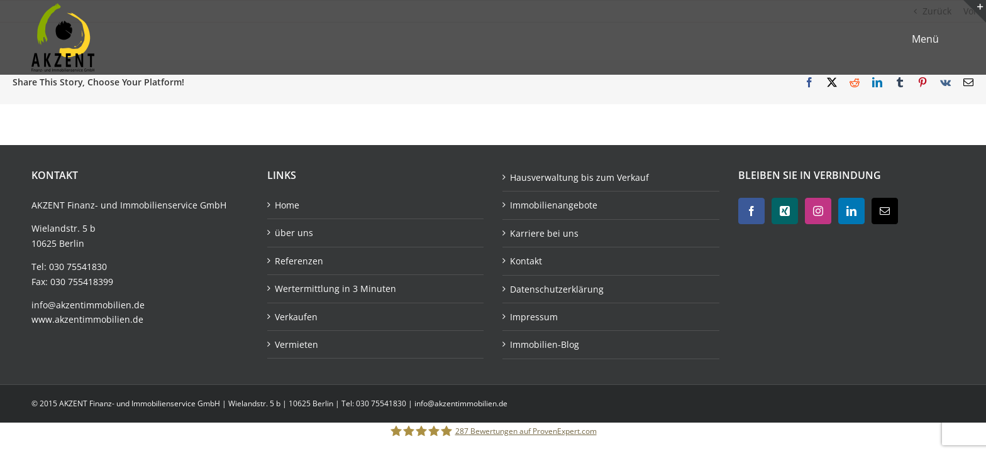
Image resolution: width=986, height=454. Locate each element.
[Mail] (885, 211)
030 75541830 (78, 267)
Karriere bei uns (544, 233)
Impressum (534, 317)
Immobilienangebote (553, 205)
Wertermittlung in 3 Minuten (335, 289)
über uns (294, 233)
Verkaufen (296, 317)
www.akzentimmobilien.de (87, 319)
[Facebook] (751, 211)
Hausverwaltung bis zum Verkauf (579, 177)
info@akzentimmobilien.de (88, 305)
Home (287, 205)
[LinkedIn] (851, 211)
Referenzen (299, 261)
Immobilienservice (158, 205)
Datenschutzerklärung (557, 289)
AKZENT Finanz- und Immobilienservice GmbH (140, 403)
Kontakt (526, 261)
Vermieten (296, 344)
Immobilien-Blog (544, 344)
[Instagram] (818, 211)
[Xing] (785, 211)
